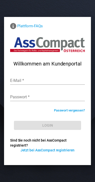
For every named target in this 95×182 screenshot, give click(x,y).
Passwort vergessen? (69, 110)
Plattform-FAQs (30, 26)
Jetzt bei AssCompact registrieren (48, 150)
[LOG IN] (47, 125)
